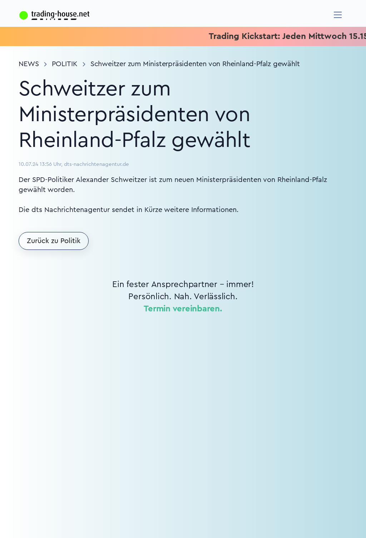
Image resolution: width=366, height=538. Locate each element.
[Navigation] (338, 15)
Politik (65, 64)
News (29, 64)
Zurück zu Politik (53, 241)
